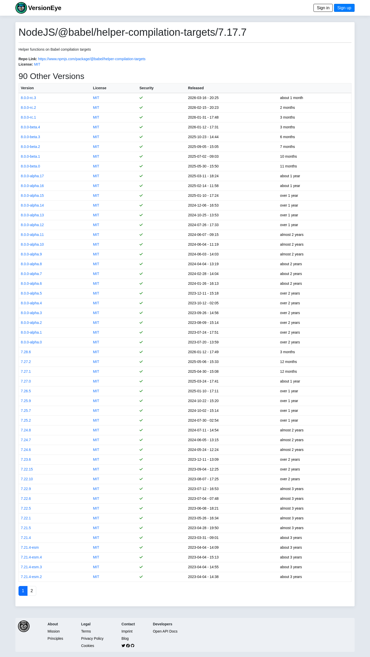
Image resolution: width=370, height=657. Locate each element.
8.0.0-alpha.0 (31, 342)
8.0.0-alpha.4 (31, 303)
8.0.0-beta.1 (30, 156)
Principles (55, 638)
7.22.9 (26, 489)
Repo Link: (27, 59)
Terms (86, 631)
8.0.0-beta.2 (30, 147)
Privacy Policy (92, 638)
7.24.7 (26, 440)
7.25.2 (26, 420)
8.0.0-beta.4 (30, 127)
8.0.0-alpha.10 (32, 244)
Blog (125, 638)
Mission (54, 631)
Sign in (323, 8)
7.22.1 (26, 518)
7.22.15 (27, 469)
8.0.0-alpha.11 (32, 235)
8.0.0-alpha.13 (32, 215)
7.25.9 (26, 401)
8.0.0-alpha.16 (32, 186)
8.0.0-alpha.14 (32, 205)
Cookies (87, 646)
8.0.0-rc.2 (28, 107)
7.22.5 (26, 508)
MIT (37, 64)
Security (147, 88)
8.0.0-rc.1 (28, 117)
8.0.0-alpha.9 (31, 254)
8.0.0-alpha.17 (32, 176)
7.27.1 (26, 371)
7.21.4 (26, 538)
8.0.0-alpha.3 (31, 313)
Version (27, 88)
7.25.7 (26, 411)
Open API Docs (165, 631)
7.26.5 (26, 391)
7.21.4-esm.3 (31, 567)
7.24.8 (26, 430)
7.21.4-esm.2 (31, 577)
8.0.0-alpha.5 (31, 293)
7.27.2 (26, 362)
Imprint (127, 631)
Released (196, 88)
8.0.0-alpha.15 (32, 195)
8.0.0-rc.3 (28, 98)
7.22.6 (26, 498)
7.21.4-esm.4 (31, 557)
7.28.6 (26, 352)
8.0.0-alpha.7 (31, 274)
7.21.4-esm (30, 547)
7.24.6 (26, 450)
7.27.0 (26, 381)
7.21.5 (26, 528)
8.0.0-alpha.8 (31, 264)
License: (25, 64)
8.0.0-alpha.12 (32, 225)
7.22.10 (27, 479)
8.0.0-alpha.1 (31, 332)
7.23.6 (26, 459)
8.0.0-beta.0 (30, 166)
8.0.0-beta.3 (30, 137)
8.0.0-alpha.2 (31, 323)
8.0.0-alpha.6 (31, 283)
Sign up (344, 8)
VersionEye (44, 7)
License (99, 88)
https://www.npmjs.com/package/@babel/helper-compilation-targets (91, 59)
